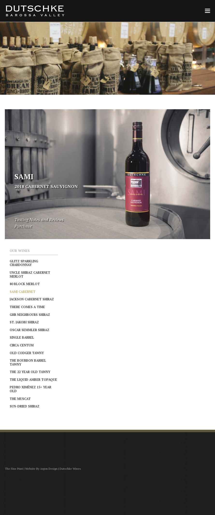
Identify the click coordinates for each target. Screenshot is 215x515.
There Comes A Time (27, 307)
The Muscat (20, 399)
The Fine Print (14, 468)
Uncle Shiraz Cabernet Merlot (30, 274)
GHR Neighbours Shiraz (30, 314)
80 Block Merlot (25, 284)
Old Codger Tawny (27, 353)
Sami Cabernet (23, 291)
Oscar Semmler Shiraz (29, 330)
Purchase (23, 226)
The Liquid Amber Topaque (33, 379)
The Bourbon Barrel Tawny (28, 362)
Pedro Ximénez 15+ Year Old (30, 389)
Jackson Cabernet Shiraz (32, 299)
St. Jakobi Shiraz (24, 322)
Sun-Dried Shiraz (24, 406)
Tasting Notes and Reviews (39, 219)
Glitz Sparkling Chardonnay (24, 263)
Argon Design (48, 468)
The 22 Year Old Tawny (30, 372)
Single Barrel (22, 337)
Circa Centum (22, 345)
